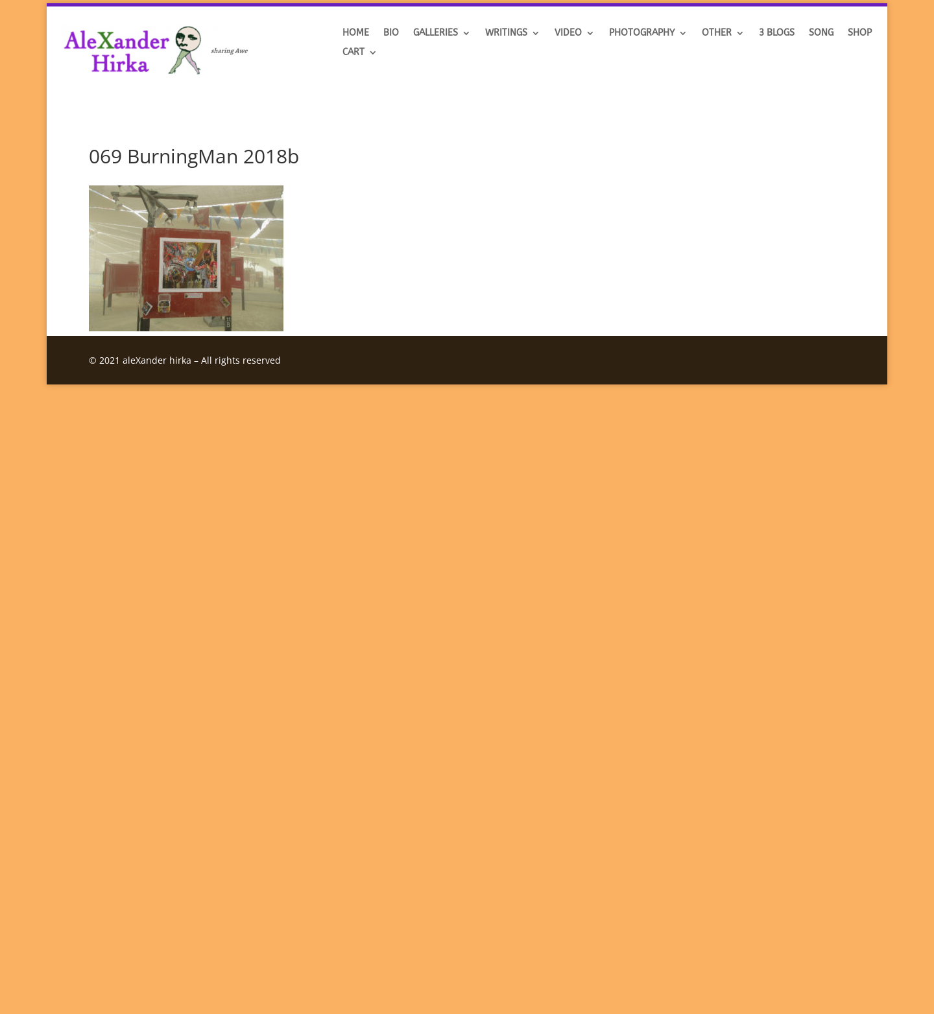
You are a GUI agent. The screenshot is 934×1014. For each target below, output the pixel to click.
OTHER (717, 33)
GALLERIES (435, 33)
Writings (506, 33)
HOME (355, 33)
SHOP (860, 33)
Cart (353, 53)
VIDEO (568, 33)
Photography (642, 33)
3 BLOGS (777, 33)
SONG (821, 33)
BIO (391, 33)
